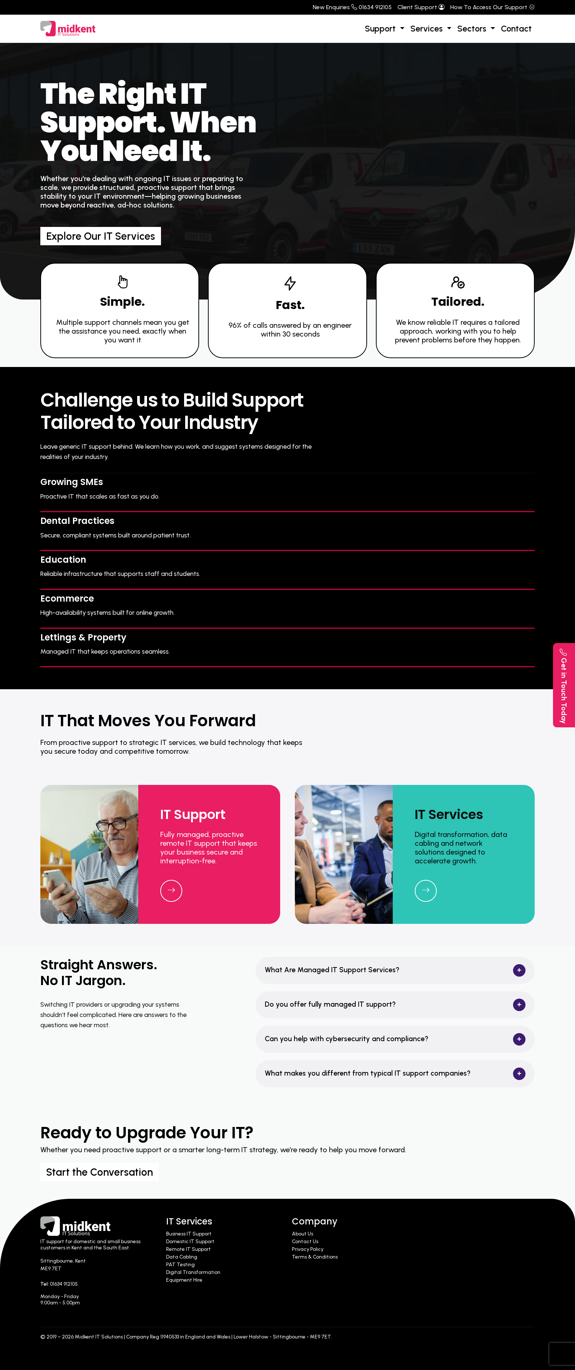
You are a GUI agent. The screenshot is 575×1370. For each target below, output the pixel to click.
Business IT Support (189, 1234)
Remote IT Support (188, 1249)
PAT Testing (180, 1264)
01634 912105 (64, 1284)
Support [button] (381, 28)
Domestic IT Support (190, 1241)
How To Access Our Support (492, 7)
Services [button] (427, 28)
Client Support (421, 7)
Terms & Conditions (315, 1257)
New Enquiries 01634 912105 (352, 7)
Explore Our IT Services (100, 236)
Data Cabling (181, 1257)
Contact (516, 28)
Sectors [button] (472, 28)
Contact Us (305, 1241)
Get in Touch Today (564, 686)
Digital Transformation (193, 1272)
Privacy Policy (307, 1249)
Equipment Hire (184, 1280)
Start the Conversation (99, 1172)
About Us (302, 1234)
